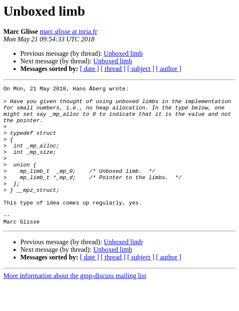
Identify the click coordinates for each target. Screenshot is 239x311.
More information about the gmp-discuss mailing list (74, 303)
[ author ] (168, 68)
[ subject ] (140, 68)
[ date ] (89, 68)
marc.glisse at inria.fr (68, 31)
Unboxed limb (123, 53)
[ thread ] (113, 68)
